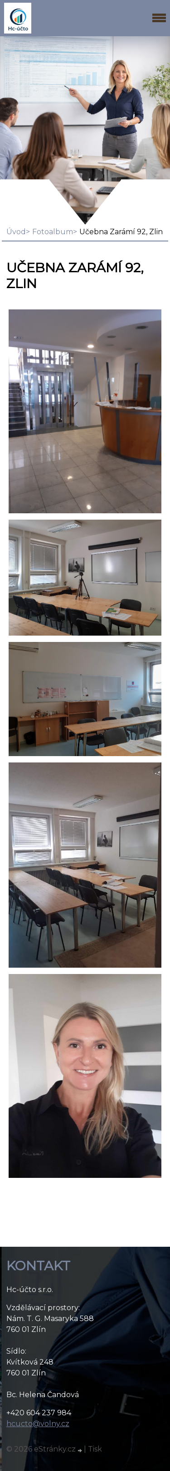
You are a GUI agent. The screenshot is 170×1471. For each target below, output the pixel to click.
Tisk (95, 1449)
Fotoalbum (52, 231)
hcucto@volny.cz (37, 1423)
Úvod (16, 231)
